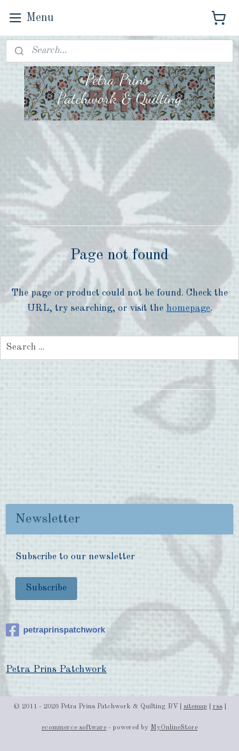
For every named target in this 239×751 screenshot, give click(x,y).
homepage (188, 308)
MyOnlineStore (174, 727)
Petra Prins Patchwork (56, 670)
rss (217, 706)
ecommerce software (73, 727)
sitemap (195, 706)
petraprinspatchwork (55, 630)
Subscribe (46, 588)
